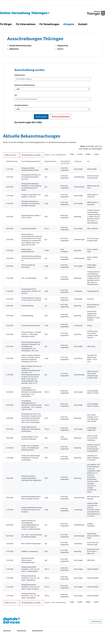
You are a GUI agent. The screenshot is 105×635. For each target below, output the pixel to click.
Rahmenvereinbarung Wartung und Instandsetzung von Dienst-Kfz (31, 258)
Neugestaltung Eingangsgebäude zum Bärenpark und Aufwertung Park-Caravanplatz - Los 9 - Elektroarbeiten (31, 392)
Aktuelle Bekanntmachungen (20, 45)
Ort (15, 95)
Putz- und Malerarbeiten (28, 278)
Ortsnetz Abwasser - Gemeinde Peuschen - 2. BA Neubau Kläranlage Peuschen (31, 334)
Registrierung (63, 45)
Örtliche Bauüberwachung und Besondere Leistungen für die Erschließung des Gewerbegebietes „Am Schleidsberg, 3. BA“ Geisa (30, 346)
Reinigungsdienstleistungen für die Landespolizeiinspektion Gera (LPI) (31, 177)
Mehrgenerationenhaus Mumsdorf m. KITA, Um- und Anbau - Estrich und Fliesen (30, 587)
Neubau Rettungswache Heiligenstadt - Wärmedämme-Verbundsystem (31, 429)
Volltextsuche (19, 75)
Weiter (88, 154)
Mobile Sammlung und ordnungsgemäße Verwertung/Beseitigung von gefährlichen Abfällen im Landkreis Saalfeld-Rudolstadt (30, 525)
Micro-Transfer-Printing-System (31, 543)
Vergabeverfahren (21, 105)
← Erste (71, 154)
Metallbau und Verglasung (29, 551)
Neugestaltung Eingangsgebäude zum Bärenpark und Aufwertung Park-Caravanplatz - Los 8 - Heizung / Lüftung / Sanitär (31, 405)
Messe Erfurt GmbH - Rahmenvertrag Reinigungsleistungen (28, 560)
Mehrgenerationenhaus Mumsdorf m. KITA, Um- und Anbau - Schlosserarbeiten (30, 569)
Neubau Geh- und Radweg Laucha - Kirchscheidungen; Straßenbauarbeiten (30, 448)
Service (60, 49)
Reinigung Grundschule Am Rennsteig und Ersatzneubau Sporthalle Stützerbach (30, 203)
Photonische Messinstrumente (30, 325)
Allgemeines (14, 49)
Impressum (7, 631)
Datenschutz (21, 631)
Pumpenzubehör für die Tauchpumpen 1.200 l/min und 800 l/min (30, 291)
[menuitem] (6, 24)
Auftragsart (78, 161)
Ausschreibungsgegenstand (30, 161)
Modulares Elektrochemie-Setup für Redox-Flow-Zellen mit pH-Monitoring (31, 510)
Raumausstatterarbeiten (28, 228)
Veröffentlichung (11, 161)
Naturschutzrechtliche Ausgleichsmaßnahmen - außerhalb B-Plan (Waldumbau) (31, 478)
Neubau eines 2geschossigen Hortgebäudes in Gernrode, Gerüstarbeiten (30, 458)
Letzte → (97, 154)
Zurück (79, 154)
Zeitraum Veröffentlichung (24, 85)
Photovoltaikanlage (27, 305)
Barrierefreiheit (37, 631)
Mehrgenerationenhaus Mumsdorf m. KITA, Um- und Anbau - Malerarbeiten (30, 578)
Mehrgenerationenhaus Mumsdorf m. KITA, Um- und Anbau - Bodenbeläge (30, 596)
